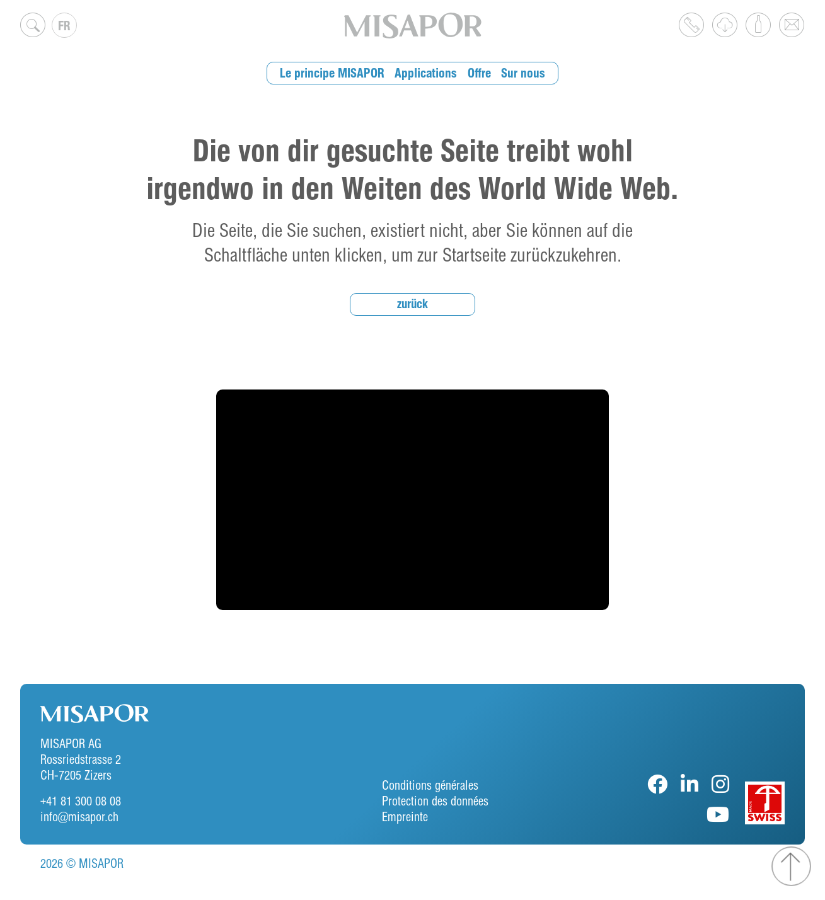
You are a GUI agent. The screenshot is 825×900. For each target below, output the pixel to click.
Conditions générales (430, 785)
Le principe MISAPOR (335, 73)
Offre (478, 73)
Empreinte (405, 816)
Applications (426, 73)
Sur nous (520, 73)
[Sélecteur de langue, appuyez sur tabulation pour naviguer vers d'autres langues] (64, 25)
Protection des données (435, 801)
